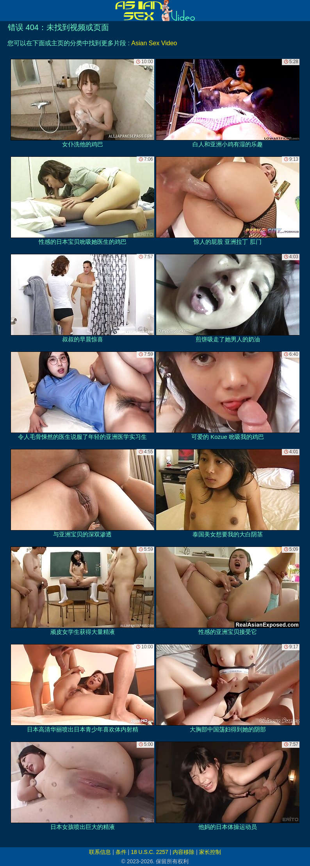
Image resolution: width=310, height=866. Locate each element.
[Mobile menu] (7, 10)
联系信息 (100, 852)
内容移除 (183, 852)
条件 (121, 852)
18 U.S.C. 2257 (149, 852)
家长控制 (210, 852)
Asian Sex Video (154, 43)
